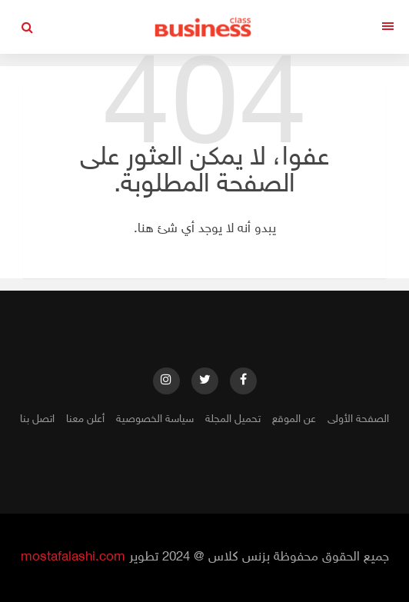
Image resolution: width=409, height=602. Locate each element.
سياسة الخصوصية (155, 419)
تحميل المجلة (233, 419)
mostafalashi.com (73, 557)
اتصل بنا (37, 419)
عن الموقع (294, 419)
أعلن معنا (85, 419)
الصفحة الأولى (358, 419)
